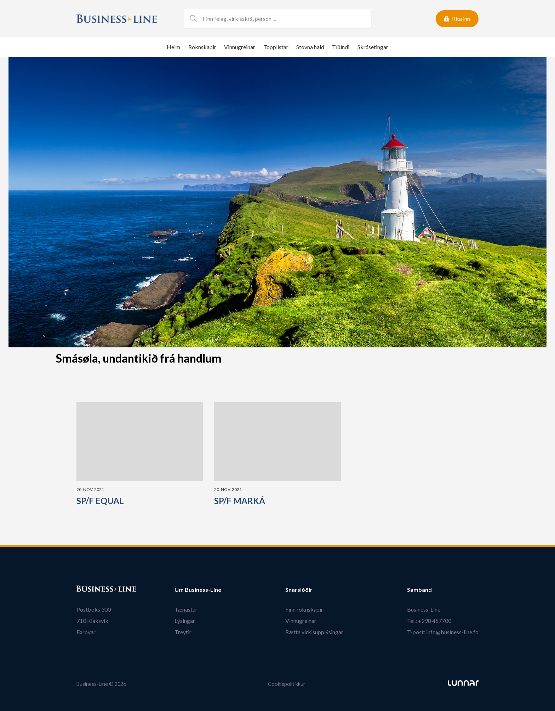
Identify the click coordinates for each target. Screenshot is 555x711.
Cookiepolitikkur (286, 684)
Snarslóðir (299, 589)
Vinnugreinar (239, 47)
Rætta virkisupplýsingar (314, 632)
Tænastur (186, 609)
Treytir (182, 632)
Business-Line (423, 609)
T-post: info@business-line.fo (443, 632)
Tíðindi (340, 47)
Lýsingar (184, 620)
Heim (173, 47)
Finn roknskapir (304, 609)
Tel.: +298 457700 (429, 620)
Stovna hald (310, 47)
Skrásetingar (372, 47)
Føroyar (86, 632)
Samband (419, 589)
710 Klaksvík (92, 620)
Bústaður (88, 589)
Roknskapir (202, 47)
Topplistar (275, 47)
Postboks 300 (93, 609)
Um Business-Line (197, 589)
